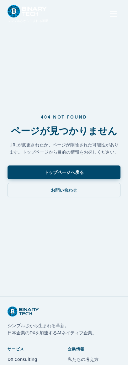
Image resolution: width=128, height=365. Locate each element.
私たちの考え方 (83, 359)
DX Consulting (22, 359)
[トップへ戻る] (28, 14)
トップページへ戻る (64, 172)
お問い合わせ (64, 190)
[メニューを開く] (113, 14)
